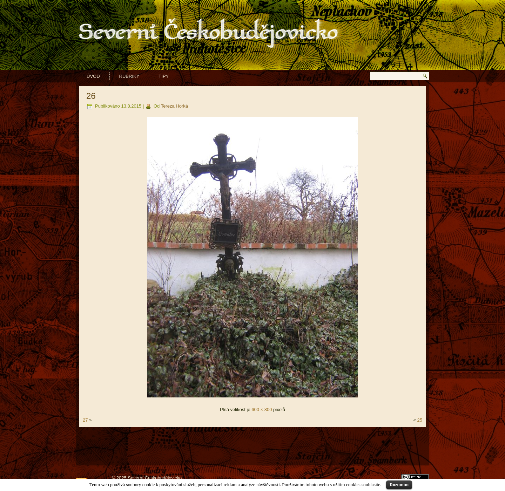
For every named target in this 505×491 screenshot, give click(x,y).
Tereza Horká (174, 106)
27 (85, 420)
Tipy (164, 76)
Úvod (93, 76)
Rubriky (129, 76)
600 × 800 (261, 409)
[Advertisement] (252, 446)
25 (419, 420)
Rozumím (399, 484)
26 (91, 96)
